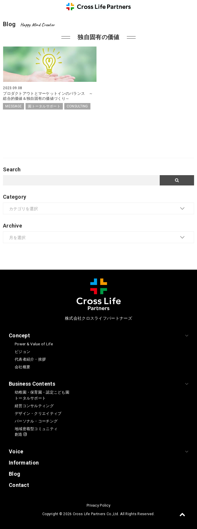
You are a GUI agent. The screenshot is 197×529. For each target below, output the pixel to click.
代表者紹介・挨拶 (30, 359)
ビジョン (22, 351)
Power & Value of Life (34, 344)
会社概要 (22, 367)
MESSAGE (13, 106)
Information (24, 463)
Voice (16, 451)
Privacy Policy (98, 505)
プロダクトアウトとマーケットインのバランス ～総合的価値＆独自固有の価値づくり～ (48, 96)
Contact (19, 485)
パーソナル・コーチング (36, 421)
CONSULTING (77, 106)
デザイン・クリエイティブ (38, 413)
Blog (14, 474)
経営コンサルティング (34, 406)
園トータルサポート (44, 106)
